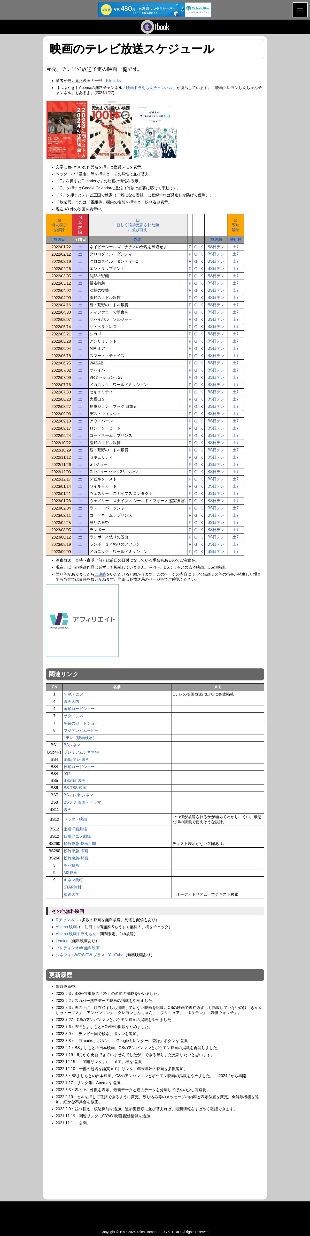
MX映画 (70, 873)
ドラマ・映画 (75, 819)
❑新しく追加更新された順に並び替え (137, 225)
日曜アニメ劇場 (77, 836)
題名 (138, 239)
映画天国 (71, 701)
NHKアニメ (74, 694)
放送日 (59, 239)
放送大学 (71, 894)
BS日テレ (216, 247)
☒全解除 (80, 224)
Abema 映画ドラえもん (76, 934)
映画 (67, 809)
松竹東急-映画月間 (80, 844)
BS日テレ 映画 (76, 759)
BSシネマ (72, 745)
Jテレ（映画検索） (80, 738)
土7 (235, 247)
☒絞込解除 (236, 225)
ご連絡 (100, 574)
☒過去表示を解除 (59, 225)
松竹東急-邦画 (76, 858)
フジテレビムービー (81, 730)
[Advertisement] (86, 1162)
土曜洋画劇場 (75, 829)
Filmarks (113, 81)
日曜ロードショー (79, 767)
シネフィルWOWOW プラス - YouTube (90, 955)
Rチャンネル (67, 920)
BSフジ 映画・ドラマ (82, 802)
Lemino (62, 941)
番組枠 (235, 239)
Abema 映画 (66, 927)
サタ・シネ (73, 716)
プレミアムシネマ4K (82, 752)
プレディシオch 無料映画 (78, 948)
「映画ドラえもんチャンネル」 (149, 88)
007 (67, 774)
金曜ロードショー (79, 709)
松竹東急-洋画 (76, 851)
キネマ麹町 (73, 880)
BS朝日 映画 (74, 780)
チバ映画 (71, 865)
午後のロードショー (81, 723)
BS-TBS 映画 (75, 788)
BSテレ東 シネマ (78, 795)
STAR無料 (72, 887)
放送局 (216, 239)
